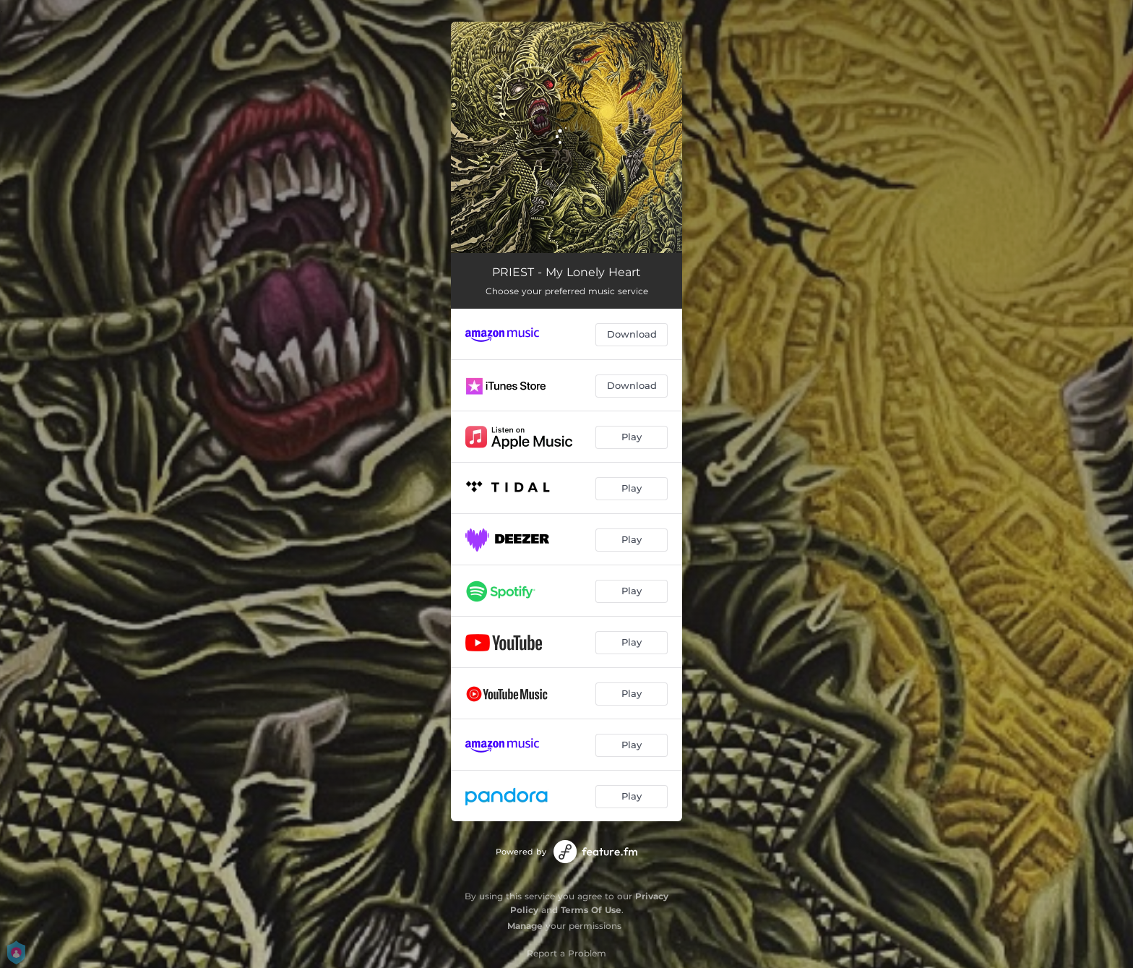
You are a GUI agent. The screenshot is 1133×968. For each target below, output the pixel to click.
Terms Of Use (591, 909)
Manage (525, 925)
